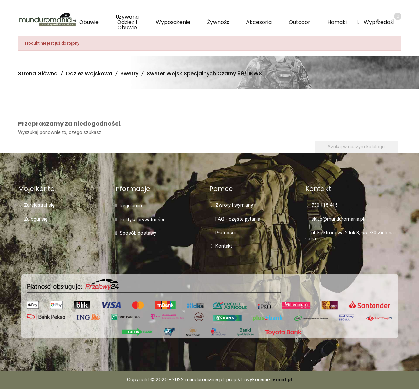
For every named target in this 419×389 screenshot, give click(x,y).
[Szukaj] (356, 147)
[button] (358, 22)
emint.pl (282, 380)
